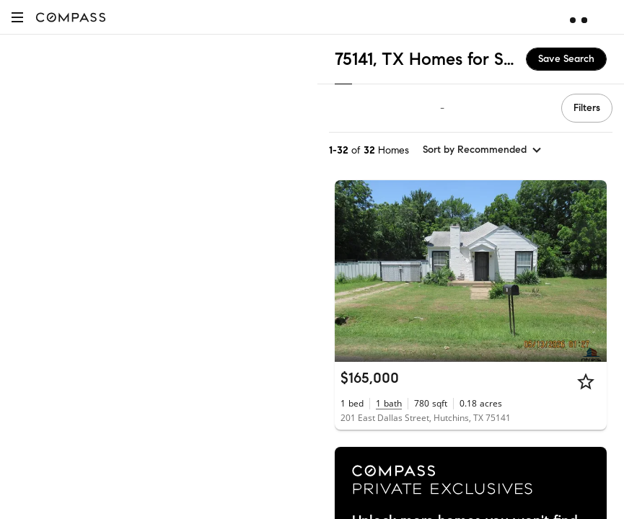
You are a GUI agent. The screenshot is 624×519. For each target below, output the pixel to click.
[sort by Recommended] (482, 150)
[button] (17, 17)
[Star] (586, 381)
